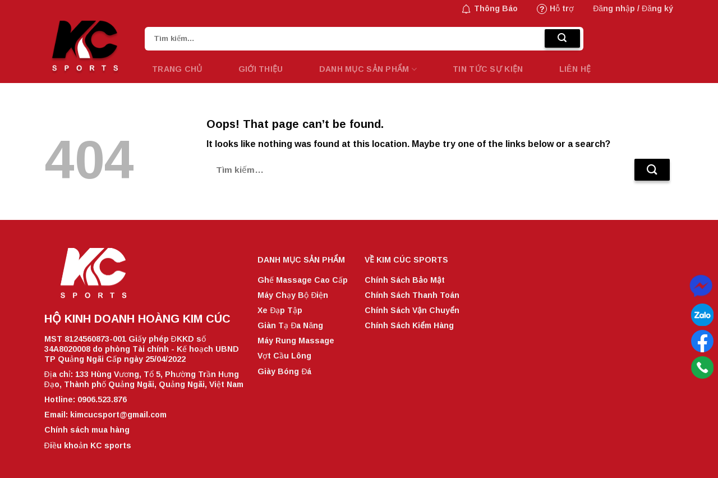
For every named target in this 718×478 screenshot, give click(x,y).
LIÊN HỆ (575, 69)
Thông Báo (489, 8)
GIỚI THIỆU (260, 69)
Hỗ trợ (555, 9)
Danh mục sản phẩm (368, 69)
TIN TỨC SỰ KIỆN (488, 69)
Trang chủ (177, 69)
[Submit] (562, 38)
